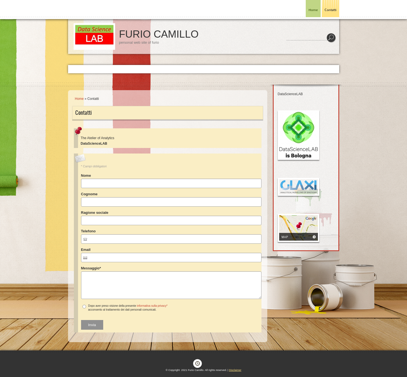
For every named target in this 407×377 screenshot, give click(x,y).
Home (313, 10)
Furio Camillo (159, 34)
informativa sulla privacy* (152, 305)
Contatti (330, 10)
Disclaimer (235, 369)
